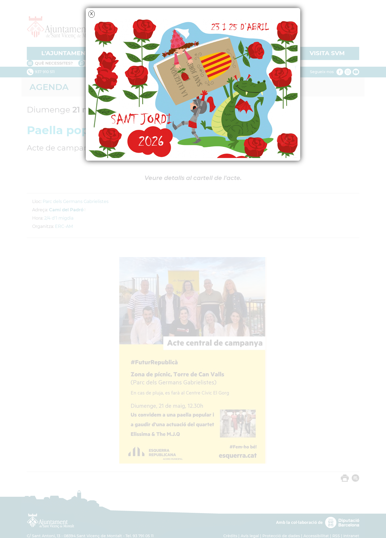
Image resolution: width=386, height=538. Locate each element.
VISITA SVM (327, 53)
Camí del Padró (66, 209)
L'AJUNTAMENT (65, 53)
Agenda (49, 87)
